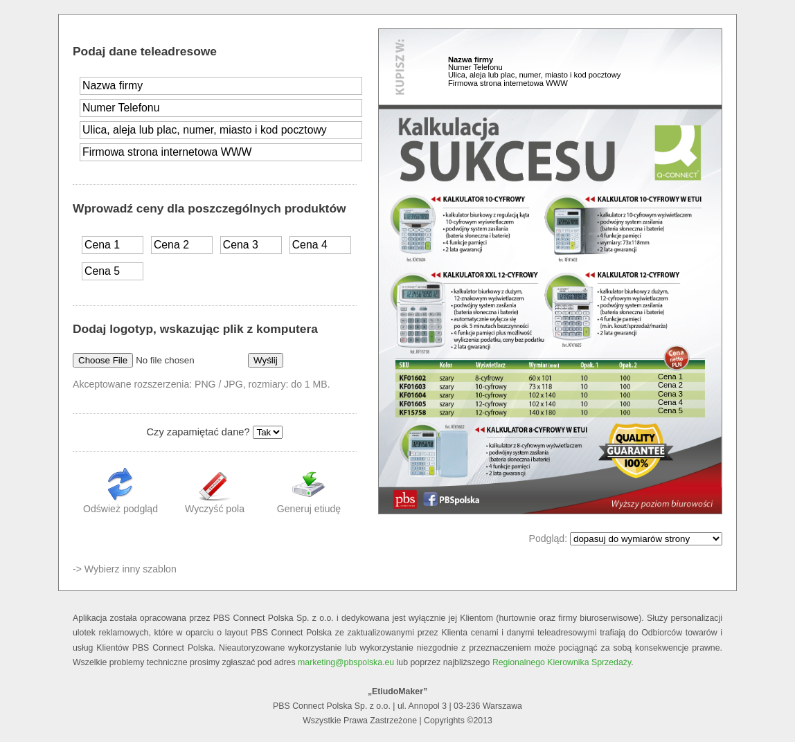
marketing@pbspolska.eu (346, 662)
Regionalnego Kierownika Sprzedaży (561, 662)
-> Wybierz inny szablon (125, 568)
